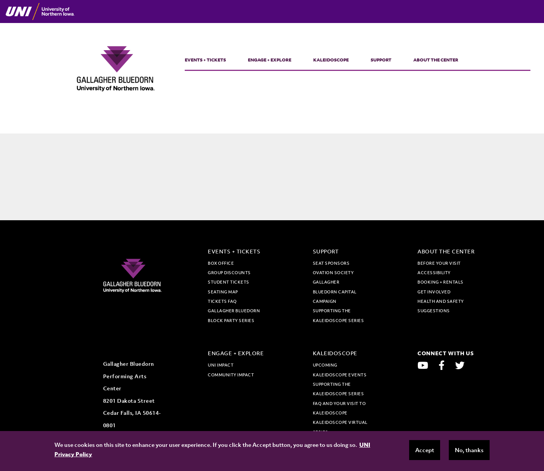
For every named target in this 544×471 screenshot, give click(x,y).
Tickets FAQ (222, 301)
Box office (221, 263)
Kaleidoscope (331, 60)
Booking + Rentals (440, 282)
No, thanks (469, 450)
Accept (424, 450)
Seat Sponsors (331, 263)
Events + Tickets (205, 60)
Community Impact (231, 375)
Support (381, 60)
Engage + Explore (269, 60)
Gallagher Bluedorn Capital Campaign (335, 291)
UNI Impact (220, 365)
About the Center (435, 60)
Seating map (223, 292)
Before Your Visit (439, 263)
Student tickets (228, 282)
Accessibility (434, 273)
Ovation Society (333, 273)
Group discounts (229, 273)
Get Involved (433, 292)
